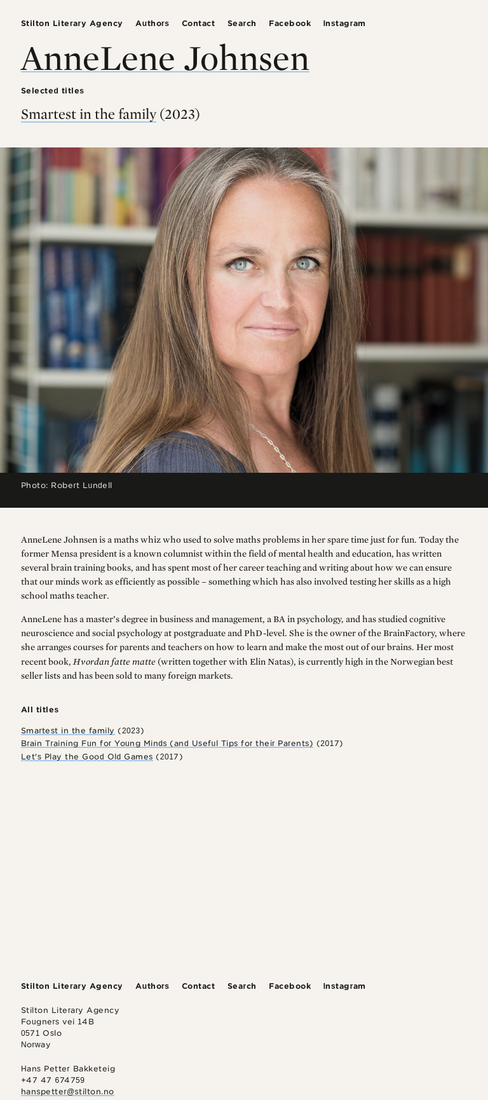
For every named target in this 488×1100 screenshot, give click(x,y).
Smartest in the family (88, 114)
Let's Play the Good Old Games (87, 756)
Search (242, 23)
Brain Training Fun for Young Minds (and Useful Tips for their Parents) (167, 743)
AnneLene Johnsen (165, 57)
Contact (198, 23)
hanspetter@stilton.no (67, 1091)
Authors (152, 23)
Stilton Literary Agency (72, 23)
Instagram (344, 23)
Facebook (290, 23)
